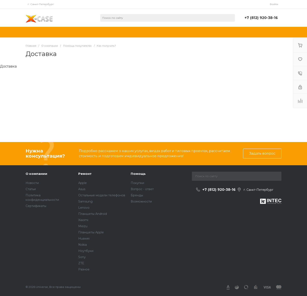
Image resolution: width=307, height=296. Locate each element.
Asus (81, 189)
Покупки (137, 183)
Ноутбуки (85, 251)
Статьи (31, 189)
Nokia (82, 245)
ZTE (81, 263)
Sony (82, 257)
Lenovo (84, 208)
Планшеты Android (92, 214)
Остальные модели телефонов (101, 195)
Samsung (85, 201)
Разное (84, 269)
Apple (82, 183)
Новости (32, 183)
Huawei (84, 238)
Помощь (138, 174)
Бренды (137, 195)
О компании (36, 174)
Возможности (141, 201)
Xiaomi (83, 220)
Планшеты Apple (91, 232)
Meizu (82, 226)
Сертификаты (36, 206)
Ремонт (85, 174)
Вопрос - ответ (142, 189)
